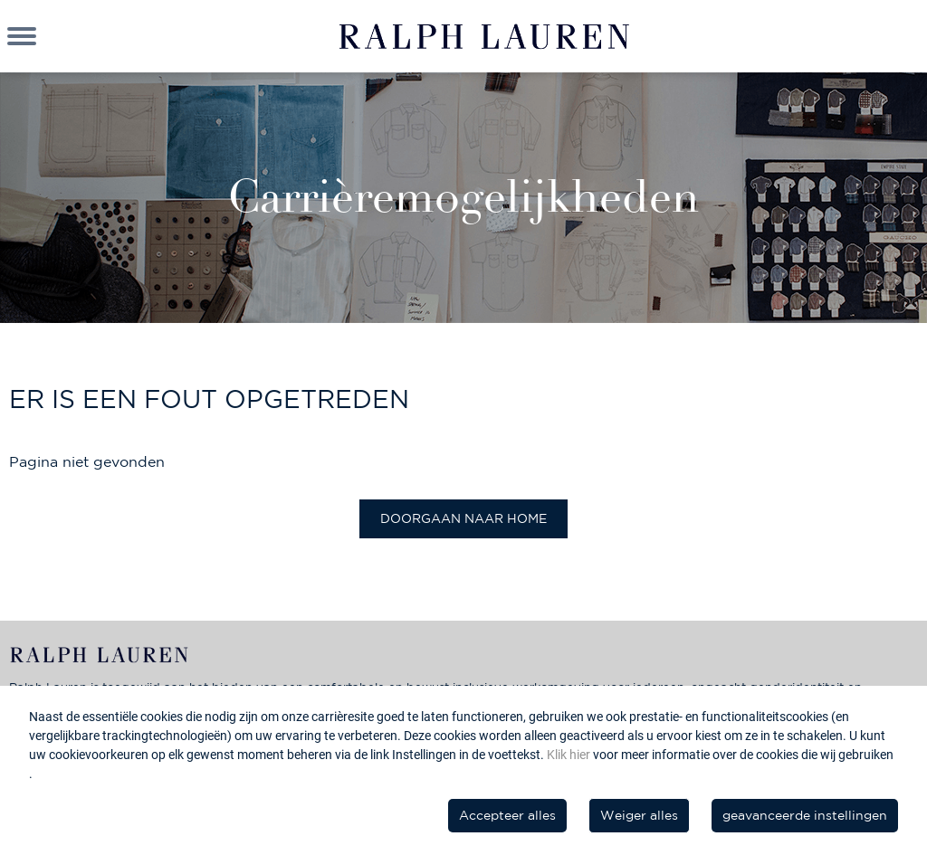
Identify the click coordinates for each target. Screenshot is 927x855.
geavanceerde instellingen (804, 815)
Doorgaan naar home (463, 518)
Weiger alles (639, 815)
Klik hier (570, 754)
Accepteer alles (507, 815)
